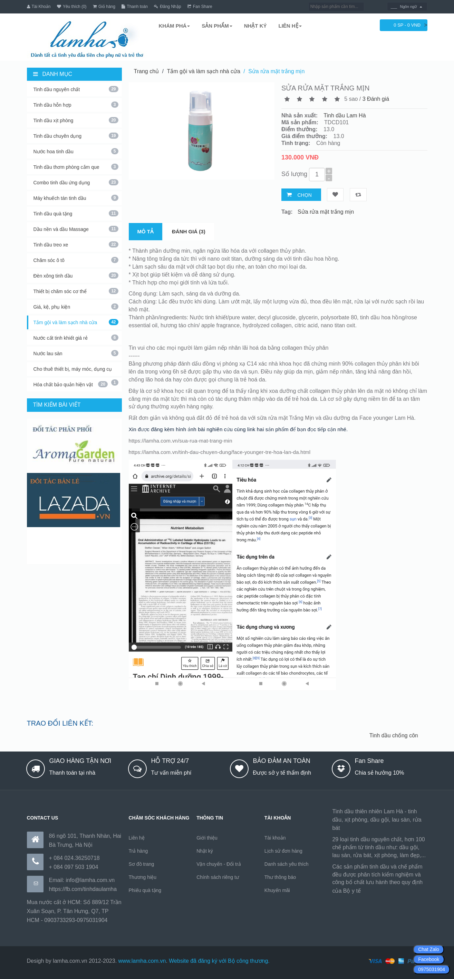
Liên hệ (137, 838)
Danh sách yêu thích (286, 864)
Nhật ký (204, 851)
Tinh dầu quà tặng (75, 213)
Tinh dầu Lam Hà (344, 115)
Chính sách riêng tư (217, 877)
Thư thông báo (280, 877)
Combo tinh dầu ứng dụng (75, 182)
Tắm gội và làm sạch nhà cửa (75, 322)
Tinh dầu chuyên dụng (75, 136)
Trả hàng (138, 851)
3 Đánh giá (376, 99)
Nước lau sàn (75, 353)
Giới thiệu (207, 838)
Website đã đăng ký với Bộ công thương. (219, 961)
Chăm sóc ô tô (75, 260)
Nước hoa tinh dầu (75, 151)
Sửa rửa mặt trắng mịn (276, 71)
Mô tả (145, 231)
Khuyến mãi (277, 890)
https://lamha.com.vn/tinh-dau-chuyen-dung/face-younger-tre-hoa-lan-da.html (220, 452)
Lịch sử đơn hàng (283, 851)
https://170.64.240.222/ (390, 891)
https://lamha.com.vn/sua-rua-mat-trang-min (180, 440)
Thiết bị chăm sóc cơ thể (75, 291)
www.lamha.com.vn (142, 961)
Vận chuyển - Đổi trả (218, 864)
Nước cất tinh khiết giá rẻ (75, 338)
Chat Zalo (428, 949)
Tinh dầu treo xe (75, 244)
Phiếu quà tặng (145, 890)
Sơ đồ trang (141, 864)
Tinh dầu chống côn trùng (403, 735)
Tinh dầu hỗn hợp (75, 104)
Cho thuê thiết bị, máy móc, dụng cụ (75, 371)
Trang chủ (146, 71)
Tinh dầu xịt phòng (75, 120)
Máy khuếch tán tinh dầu (75, 198)
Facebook (428, 959)
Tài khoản (275, 838)
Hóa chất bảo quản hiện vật (70, 384)
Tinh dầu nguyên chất (75, 89)
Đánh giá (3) (188, 231)
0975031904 (431, 969)
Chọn (304, 194)
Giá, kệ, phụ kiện (75, 306)
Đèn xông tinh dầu (75, 275)
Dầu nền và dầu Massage (75, 229)
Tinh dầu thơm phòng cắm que (75, 167)
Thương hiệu (142, 877)
